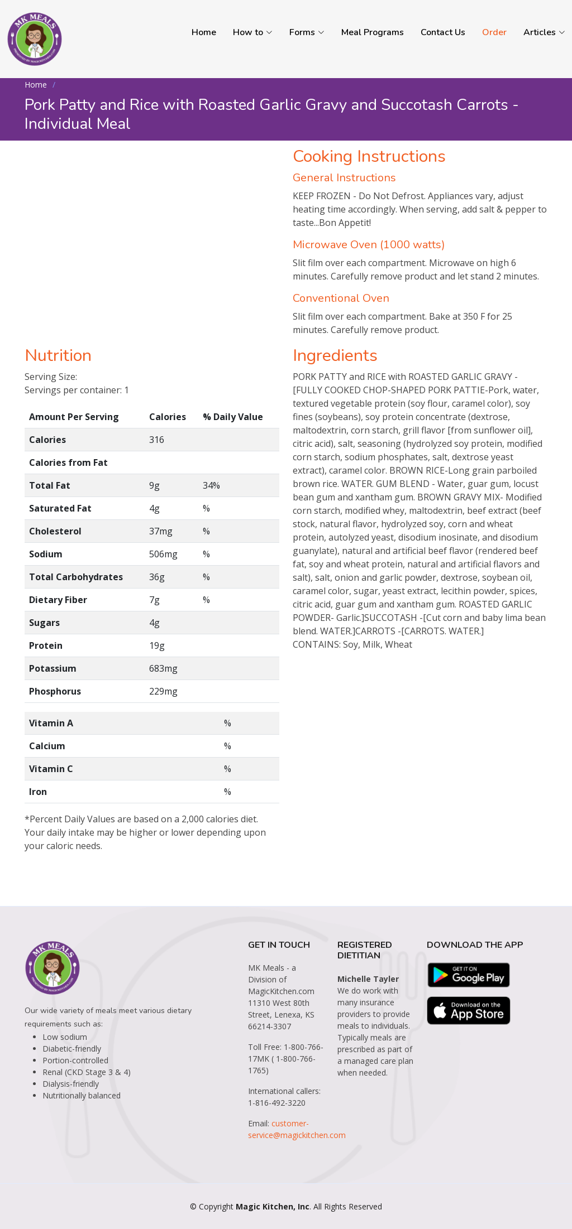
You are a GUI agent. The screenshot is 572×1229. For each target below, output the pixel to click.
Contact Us (443, 32)
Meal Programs (372, 32)
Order (494, 32)
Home (204, 32)
